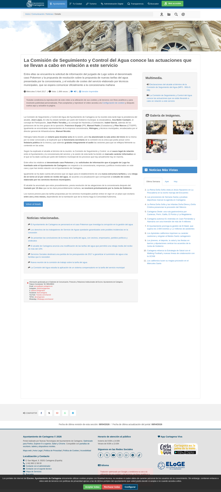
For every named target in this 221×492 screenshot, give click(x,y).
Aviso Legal (38, 451)
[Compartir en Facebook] (41, 413)
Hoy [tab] (175, 181)
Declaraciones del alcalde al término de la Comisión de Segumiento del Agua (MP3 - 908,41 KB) (168, 87)
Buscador (153, 4)
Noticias (49, 14)
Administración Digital (112, 4)
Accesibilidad (85, 451)
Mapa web (27, 451)
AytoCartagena (42, 293)
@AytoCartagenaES (38, 290)
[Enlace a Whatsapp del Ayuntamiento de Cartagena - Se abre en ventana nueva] (126, 455)
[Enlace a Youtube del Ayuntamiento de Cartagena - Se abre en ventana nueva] (113, 455)
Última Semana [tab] (153, 181)
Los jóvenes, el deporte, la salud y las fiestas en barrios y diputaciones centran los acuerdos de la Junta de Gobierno (168, 243)
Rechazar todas (112, 487)
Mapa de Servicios (32, 472)
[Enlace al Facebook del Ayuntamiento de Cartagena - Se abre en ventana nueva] (100, 455)
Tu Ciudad (75, 4)
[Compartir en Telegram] (73, 413)
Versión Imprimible (88, 91)
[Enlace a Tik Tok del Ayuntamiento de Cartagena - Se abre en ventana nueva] (139, 455)
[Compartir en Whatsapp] (65, 413)
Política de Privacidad (53, 451)
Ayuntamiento (57, 4)
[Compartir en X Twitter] (49, 413)
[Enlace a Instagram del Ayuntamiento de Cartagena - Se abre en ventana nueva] (120, 455)
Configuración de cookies (113, 103)
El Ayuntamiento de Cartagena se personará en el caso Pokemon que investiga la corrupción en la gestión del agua (82, 224)
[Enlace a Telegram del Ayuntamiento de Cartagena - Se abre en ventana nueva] (133, 455)
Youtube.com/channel (43, 295)
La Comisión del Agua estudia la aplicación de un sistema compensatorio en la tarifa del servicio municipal (78, 267)
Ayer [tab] (167, 181)
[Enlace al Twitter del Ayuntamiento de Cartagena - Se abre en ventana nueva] (107, 455)
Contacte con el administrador (38, 466)
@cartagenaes (40, 297)
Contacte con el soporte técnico (39, 469)
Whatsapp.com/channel (45, 299)
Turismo (91, 4)
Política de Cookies (71, 451)
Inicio (27, 14)
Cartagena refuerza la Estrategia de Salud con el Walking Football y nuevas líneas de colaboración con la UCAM (171, 253)
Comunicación (38, 14)
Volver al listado (33, 204)
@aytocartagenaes (43, 288)
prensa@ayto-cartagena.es (43, 286)
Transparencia (135, 4)
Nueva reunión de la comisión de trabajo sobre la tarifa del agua (59, 262)
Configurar (130, 487)
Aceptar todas (92, 487)
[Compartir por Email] (57, 413)
